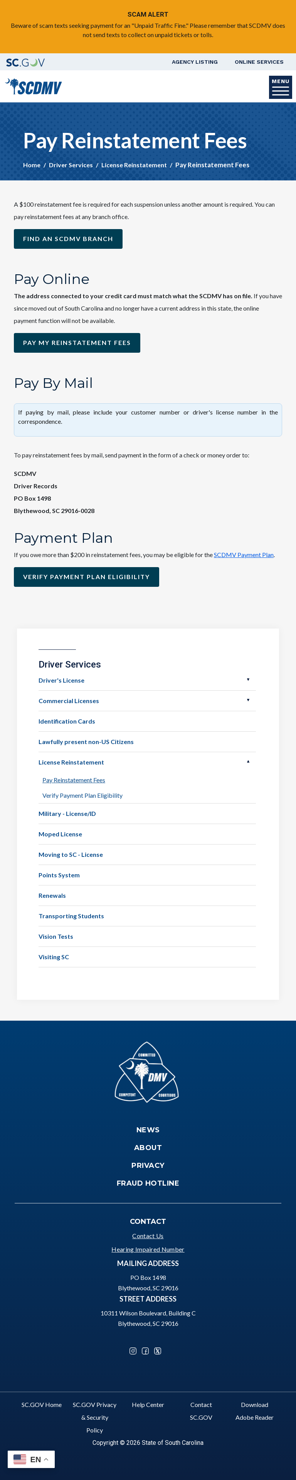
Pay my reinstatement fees (77, 342)
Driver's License (61, 680)
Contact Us (147, 1235)
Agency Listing (195, 62)
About (148, 1148)
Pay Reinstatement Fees (73, 779)
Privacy (148, 1165)
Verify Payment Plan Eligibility (82, 795)
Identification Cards (67, 721)
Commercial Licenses (69, 700)
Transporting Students (71, 915)
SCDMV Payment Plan (244, 554)
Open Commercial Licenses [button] (248, 700)
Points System (59, 874)
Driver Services (71, 164)
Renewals (52, 895)
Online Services (259, 62)
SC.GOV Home (42, 1404)
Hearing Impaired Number (147, 1249)
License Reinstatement (134, 164)
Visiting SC (54, 956)
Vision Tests (56, 936)
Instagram (133, 1350)
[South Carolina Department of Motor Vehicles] (33, 85)
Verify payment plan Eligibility (86, 576)
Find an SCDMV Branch (68, 238)
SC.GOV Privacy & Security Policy (94, 1417)
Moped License (60, 834)
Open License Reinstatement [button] (248, 761)
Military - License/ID (67, 813)
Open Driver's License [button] (248, 679)
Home (31, 164)
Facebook (145, 1350)
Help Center (148, 1404)
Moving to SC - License (71, 854)
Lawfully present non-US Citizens (86, 741)
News (148, 1130)
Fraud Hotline (148, 1183)
